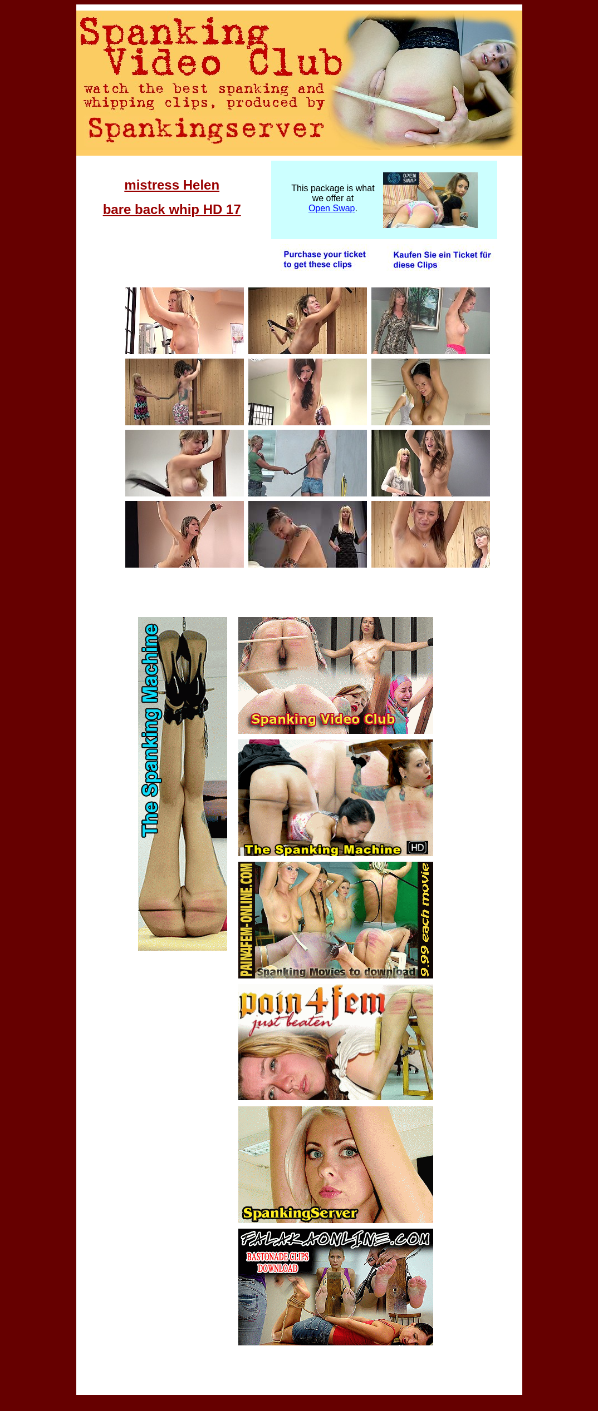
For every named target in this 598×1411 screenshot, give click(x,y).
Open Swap (331, 208)
